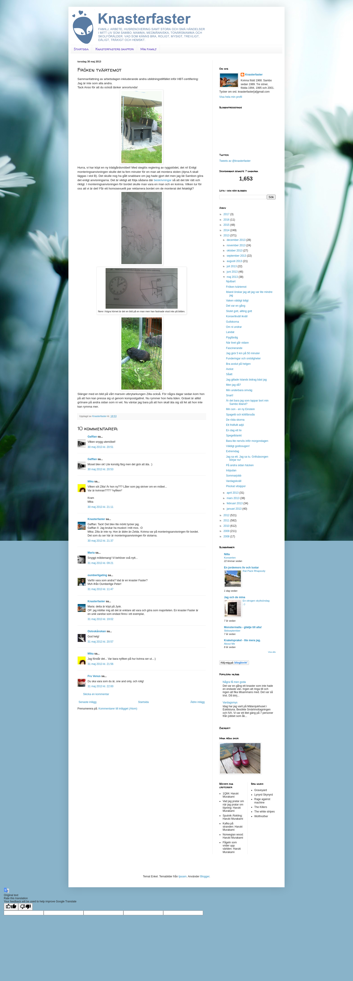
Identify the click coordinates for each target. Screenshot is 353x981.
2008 (227, 536)
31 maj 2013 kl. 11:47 (100, 589)
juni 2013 (232, 271)
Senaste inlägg (87, 702)
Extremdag (232, 451)
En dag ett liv (234, 430)
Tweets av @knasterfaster (235, 160)
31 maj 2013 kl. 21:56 (100, 664)
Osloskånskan (97, 631)
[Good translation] (11, 906)
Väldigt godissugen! (238, 446)
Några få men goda (234, 682)
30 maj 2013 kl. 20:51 (100, 447)
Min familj (148, 49)
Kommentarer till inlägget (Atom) (117, 708)
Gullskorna (232, 321)
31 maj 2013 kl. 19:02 (100, 619)
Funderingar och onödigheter (243, 358)
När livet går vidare (237, 342)
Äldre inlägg (197, 702)
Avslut (229, 369)
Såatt (229, 374)
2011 (227, 520)
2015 (227, 224)
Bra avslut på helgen (238, 363)
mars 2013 (233, 498)
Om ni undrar (234, 327)
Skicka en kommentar (96, 694)
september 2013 (237, 255)
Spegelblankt (234, 435)
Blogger (204, 876)
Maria (91, 552)
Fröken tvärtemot (236, 286)
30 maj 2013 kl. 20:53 (100, 469)
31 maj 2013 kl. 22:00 (100, 686)
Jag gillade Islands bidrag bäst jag (246, 379)
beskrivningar (162, 180)
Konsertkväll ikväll (236, 316)
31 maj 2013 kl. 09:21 (100, 563)
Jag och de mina (234, 597)
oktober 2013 (235, 250)
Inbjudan (231, 470)
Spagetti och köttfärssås (240, 414)
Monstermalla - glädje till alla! (243, 627)
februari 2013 (235, 503)
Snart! (229, 395)
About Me (229, 643)
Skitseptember (232, 630)
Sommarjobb (233, 475)
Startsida (81, 49)
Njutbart (230, 281)
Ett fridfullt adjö (235, 425)
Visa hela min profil (230, 96)
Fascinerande (234, 348)
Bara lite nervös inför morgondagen (247, 441)
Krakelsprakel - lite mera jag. (242, 640)
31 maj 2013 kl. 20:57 (100, 641)
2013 (227, 235)
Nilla (227, 554)
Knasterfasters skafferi (114, 49)
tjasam (182, 876)
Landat (230, 332)
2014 (227, 230)
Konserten (230, 557)
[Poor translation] (25, 906)
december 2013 (236, 240)
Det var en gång (235, 305)
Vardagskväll (233, 481)
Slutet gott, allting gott (239, 311)
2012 (227, 515)
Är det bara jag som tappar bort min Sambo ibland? (247, 402)
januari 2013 (234, 508)
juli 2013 (232, 266)
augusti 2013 (235, 261)
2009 (227, 531)
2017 (227, 214)
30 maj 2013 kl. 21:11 (100, 507)
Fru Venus (94, 676)
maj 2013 (233, 276)
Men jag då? (233, 384)
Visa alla (272, 652)
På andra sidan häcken (240, 465)
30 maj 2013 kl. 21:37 (100, 540)
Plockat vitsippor (236, 486)
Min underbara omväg (239, 390)
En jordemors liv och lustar (241, 567)
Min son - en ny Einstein (240, 409)
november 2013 (236, 245)
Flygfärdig (232, 337)
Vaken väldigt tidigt (237, 300)
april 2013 (233, 492)
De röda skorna (235, 419)
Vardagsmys (230, 702)
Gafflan (92, 436)
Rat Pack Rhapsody (254, 571)
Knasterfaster (96, 519)
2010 (227, 525)
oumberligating (97, 575)
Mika (91, 481)
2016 (227, 219)
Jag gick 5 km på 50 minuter (243, 353)
